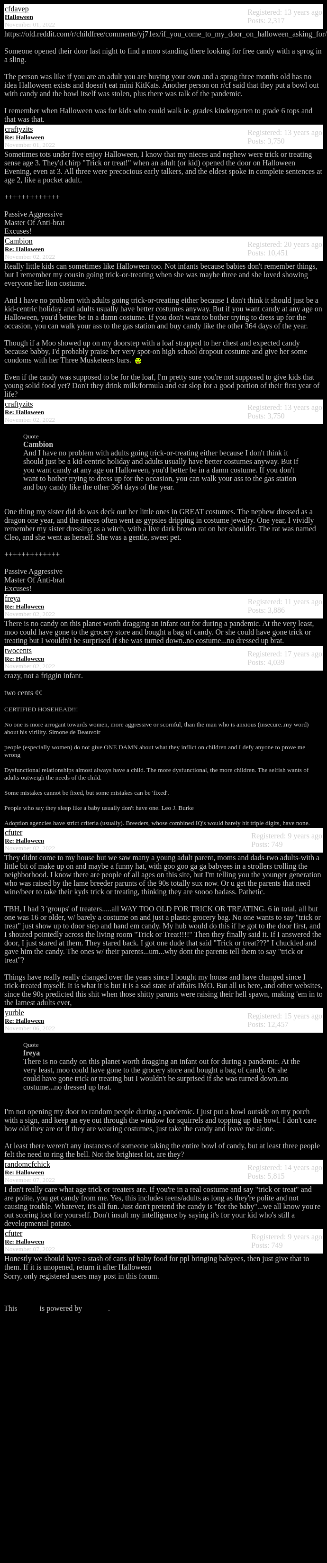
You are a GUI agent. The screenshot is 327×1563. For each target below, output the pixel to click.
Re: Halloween (24, 137)
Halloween (19, 16)
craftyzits (19, 129)
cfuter (13, 832)
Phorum (96, 1308)
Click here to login (32, 1292)
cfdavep (17, 9)
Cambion (19, 241)
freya (12, 598)
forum (28, 1308)
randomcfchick (27, 1164)
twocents (18, 650)
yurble (14, 1013)
